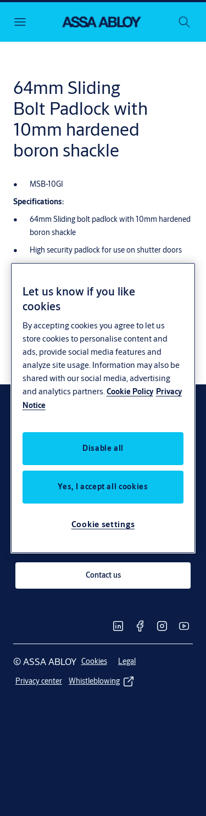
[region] (103, 408)
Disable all (103, 448)
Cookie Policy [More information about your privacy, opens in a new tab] (130, 391)
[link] (103, 575)
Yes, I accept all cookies (103, 486)
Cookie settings (103, 524)
